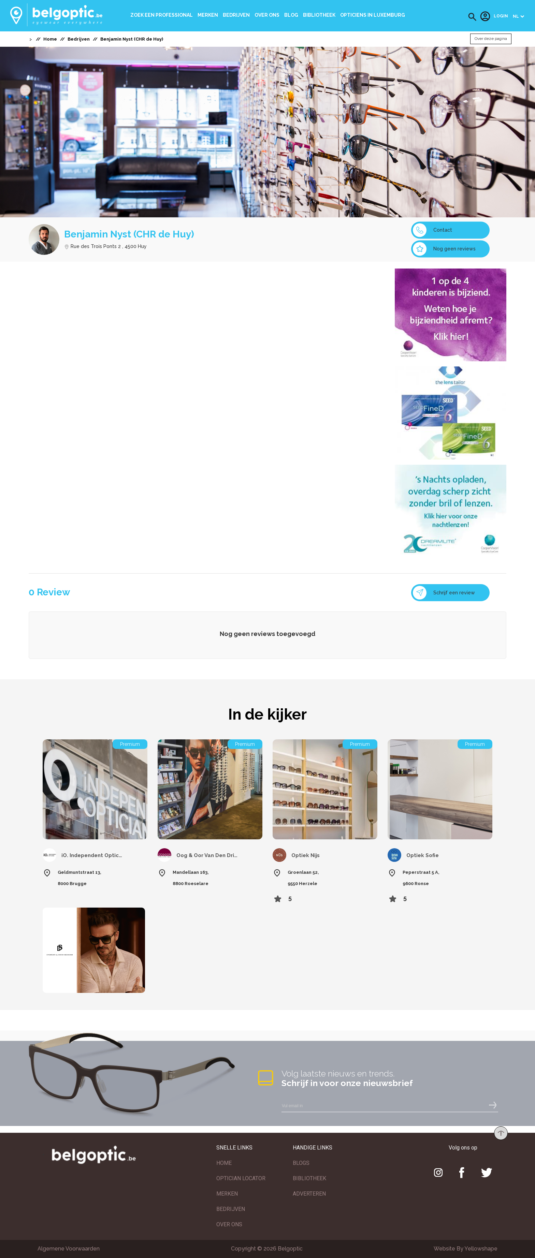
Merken (208, 15)
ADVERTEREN (309, 1193)
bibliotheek (319, 15)
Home (50, 39)
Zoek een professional (161, 15)
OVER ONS (229, 1224)
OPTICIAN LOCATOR (240, 1178)
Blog (291, 15)
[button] (472, 17)
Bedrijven (236, 15)
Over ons (267, 15)
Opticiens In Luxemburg (372, 15)
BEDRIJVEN (230, 1209)
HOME (224, 1163)
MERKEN (227, 1193)
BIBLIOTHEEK (309, 1178)
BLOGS (301, 1163)
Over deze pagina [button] (491, 39)
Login (494, 16)
